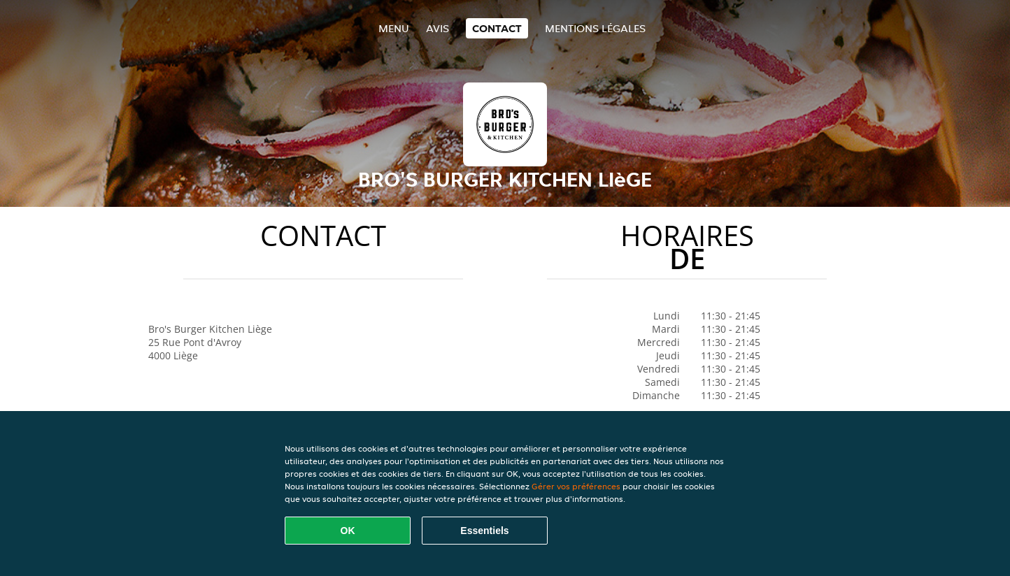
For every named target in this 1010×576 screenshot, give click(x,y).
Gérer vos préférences (576, 486)
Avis (437, 28)
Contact (497, 28)
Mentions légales (595, 28)
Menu (393, 28)
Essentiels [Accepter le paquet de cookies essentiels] (484, 530)
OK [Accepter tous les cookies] (348, 530)
